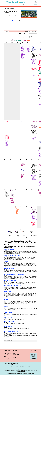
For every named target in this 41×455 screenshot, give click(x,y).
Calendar (8, 350)
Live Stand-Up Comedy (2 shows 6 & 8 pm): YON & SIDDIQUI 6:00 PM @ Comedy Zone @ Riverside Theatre (34, 63)
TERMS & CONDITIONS (19, 373)
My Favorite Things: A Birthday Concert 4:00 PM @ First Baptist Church (7, 193)
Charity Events (13, 39)
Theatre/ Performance (33, 39)
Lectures (28, 40)
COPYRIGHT (8, 373)
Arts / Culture (7, 39)
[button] (22, 13)
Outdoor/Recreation (18, 40)
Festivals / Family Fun (22, 39)
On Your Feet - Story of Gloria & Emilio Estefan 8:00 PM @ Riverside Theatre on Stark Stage (34, 78)
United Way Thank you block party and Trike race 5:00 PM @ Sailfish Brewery (34, 127)
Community (24, 40)
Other (13, 40)
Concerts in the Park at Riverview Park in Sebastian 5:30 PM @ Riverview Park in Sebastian (34, 163)
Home (5, 8)
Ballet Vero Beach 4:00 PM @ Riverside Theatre (23, 168)
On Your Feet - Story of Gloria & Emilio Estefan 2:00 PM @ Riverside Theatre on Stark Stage (23, 48)
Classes (17, 39)
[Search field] (20, 4)
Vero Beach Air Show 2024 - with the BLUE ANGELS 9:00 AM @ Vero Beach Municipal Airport (7, 125)
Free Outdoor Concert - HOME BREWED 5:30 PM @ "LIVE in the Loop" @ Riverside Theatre (34, 133)
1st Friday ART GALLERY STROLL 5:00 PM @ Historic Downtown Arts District (34, 47)
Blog (5, 356)
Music (28, 39)
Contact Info (20, 367)
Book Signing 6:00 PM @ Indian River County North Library (23, 175)
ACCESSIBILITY (30, 373)
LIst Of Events (29, 31)
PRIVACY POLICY (25, 373)
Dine (5, 353)
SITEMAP (33, 373)
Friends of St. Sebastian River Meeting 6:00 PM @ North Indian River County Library (17, 212)
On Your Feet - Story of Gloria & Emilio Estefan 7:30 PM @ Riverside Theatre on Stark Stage (23, 57)
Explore (5, 350)
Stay (5, 354)
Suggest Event (6, 31)
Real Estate (15, 350)
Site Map (14, 357)
